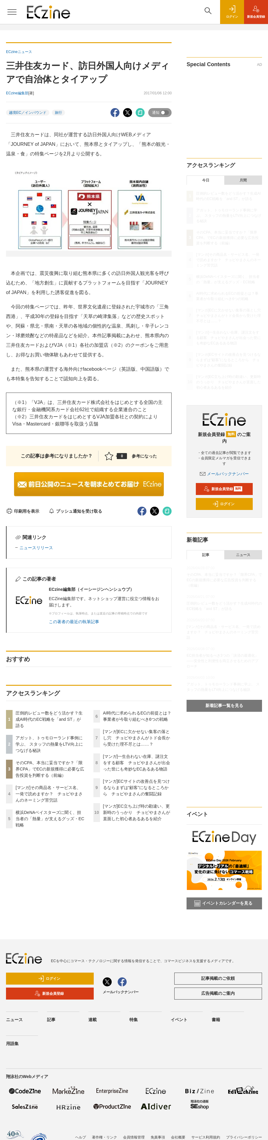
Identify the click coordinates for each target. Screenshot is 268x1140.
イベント (179, 1019)
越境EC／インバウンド (27, 112)
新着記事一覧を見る (224, 705)
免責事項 (158, 1137)
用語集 (12, 1043)
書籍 (216, 1019)
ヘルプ (80, 1137)
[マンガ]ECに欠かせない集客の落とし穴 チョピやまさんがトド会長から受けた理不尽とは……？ (136, 738)
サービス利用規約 (205, 1137)
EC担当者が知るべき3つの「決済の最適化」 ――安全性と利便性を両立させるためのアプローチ (222, 660)
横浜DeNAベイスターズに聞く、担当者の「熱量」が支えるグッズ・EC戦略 (50, 818)
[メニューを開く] (12, 12)
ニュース (243, 555)
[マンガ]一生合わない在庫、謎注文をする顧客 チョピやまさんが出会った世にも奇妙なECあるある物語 (136, 762)
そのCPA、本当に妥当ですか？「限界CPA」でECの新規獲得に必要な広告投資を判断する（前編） (50, 769)
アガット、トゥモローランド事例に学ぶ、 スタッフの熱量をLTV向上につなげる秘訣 (49, 744)
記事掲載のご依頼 (218, 978)
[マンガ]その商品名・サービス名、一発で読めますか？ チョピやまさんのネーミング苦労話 (49, 794)
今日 (205, 180)
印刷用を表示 (22, 511)
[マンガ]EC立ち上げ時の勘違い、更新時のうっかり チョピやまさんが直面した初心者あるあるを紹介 (136, 812)
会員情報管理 (134, 1137)
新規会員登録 (223, 489)
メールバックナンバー (224, 473)
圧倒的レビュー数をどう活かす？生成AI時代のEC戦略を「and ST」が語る (49, 719)
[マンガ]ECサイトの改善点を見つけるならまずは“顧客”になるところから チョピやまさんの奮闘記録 (136, 787)
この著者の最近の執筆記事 (74, 621)
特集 (133, 1019)
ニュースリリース (36, 547)
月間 (243, 180)
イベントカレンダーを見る (223, 903)
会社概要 (178, 1137)
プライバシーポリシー (244, 1137)
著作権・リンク (104, 1137)
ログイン (223, 504)
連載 (92, 1019)
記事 (205, 555)
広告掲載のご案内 (218, 993)
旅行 (58, 112)
